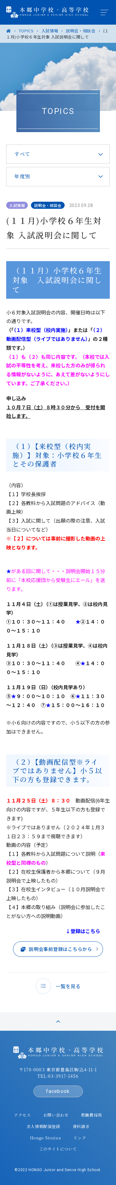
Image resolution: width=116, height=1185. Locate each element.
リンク (79, 1138)
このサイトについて (58, 1149)
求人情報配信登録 (43, 1126)
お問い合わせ (56, 1115)
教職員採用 (91, 1115)
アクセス (22, 1115)
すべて (22, 153)
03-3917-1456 (63, 1076)
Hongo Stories (45, 1138)
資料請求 (81, 1126)
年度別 (22, 176)
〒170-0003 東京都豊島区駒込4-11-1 (58, 1069)
